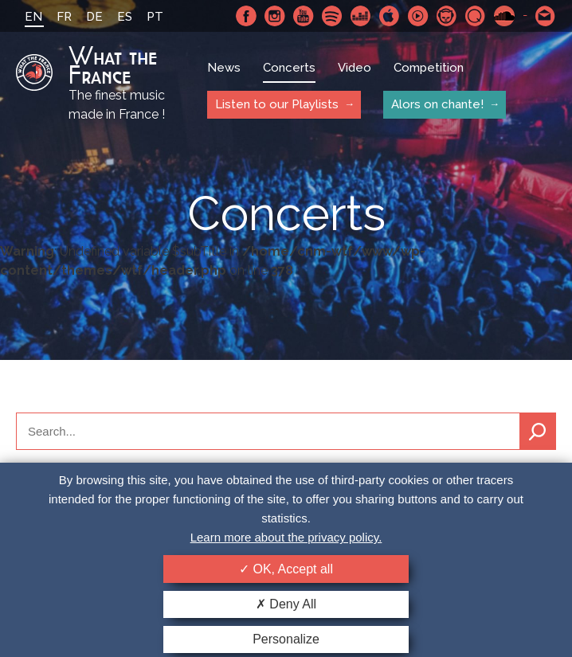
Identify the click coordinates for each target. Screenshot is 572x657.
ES (124, 17)
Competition (429, 68)
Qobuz (475, 16)
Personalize (286, 639)
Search (537, 431)
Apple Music (389, 16)
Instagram (274, 16)
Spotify (332, 16)
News (224, 68)
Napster (447, 16)
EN (33, 17)
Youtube (303, 16)
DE (94, 17)
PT (155, 17)
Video (354, 68)
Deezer (361, 16)
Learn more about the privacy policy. (286, 537)
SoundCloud (504, 16)
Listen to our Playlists (277, 104)
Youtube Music (418, 16)
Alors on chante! (437, 104)
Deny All (286, 604)
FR (64, 17)
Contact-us (545, 16)
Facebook (246, 16)
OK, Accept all (286, 569)
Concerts (289, 68)
